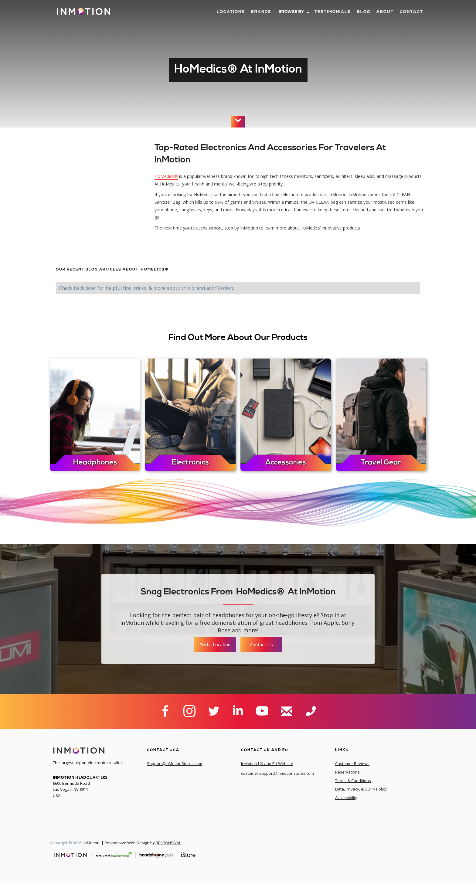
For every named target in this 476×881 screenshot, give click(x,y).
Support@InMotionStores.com (174, 763)
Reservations (347, 772)
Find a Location (214, 644)
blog (363, 12)
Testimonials (332, 12)
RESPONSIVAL (168, 842)
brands (261, 12)
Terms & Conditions (353, 780)
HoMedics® (166, 176)
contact (411, 12)
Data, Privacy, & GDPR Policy (361, 789)
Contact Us (261, 644)
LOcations (231, 12)
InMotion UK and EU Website (267, 763)
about (385, 12)
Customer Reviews (352, 763)
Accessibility (346, 797)
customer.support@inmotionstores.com (277, 773)
